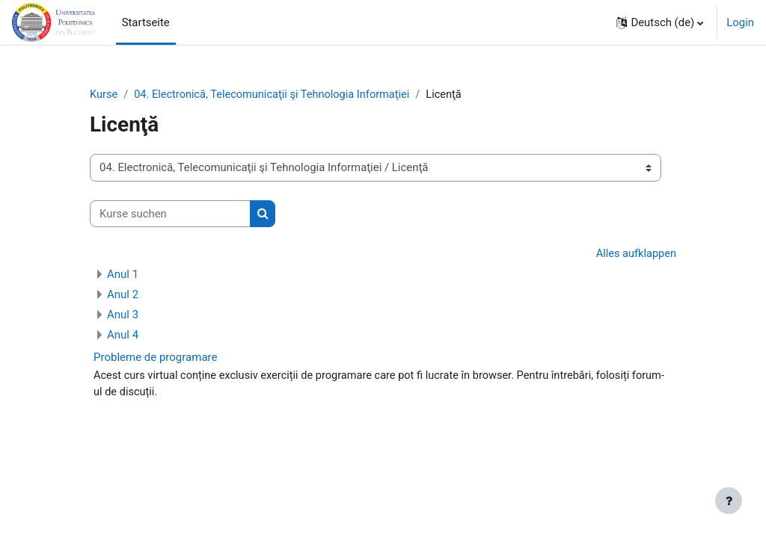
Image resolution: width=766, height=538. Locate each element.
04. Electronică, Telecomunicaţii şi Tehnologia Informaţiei (276, 95)
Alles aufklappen (635, 255)
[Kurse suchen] (170, 213)
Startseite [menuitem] (146, 22)
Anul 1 (122, 275)
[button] (660, 22)
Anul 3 (122, 315)
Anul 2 (122, 295)
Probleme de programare (155, 358)
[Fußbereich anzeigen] (728, 500)
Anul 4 (122, 335)
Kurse (104, 95)
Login (740, 22)
